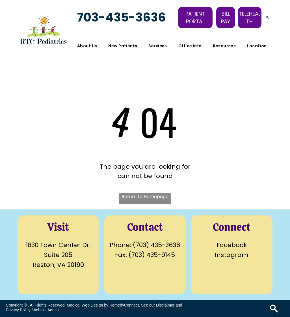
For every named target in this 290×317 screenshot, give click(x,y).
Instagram (231, 254)
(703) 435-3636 (156, 245)
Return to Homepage (145, 196)
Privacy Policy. (18, 310)
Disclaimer (165, 305)
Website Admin (45, 310)
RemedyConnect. (124, 305)
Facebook (232, 245)
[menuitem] (87, 46)
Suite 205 (58, 254)
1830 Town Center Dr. (58, 245)
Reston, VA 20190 (58, 264)
